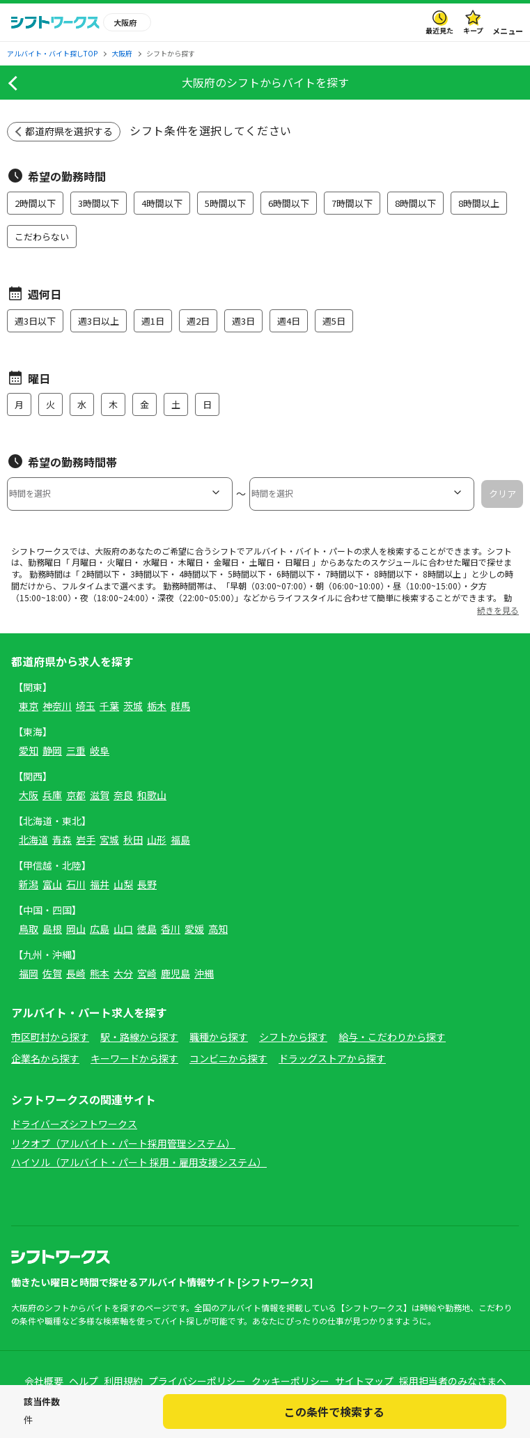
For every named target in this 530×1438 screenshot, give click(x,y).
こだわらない (42, 236)
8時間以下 (415, 203)
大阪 (28, 795)
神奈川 (57, 706)
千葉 (109, 706)
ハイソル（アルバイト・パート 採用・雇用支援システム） (139, 1162)
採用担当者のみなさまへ (452, 1381)
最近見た (439, 30)
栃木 (156, 706)
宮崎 (147, 973)
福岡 (28, 973)
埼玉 (85, 706)
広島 (99, 929)
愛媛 (194, 929)
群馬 (180, 706)
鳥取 (28, 929)
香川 (170, 929)
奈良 (123, 795)
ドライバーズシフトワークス (74, 1124)
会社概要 (43, 1381)
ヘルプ (83, 1381)
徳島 (147, 929)
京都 (76, 795)
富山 (52, 884)
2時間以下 (35, 203)
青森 (62, 839)
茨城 (133, 706)
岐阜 (99, 750)
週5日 (333, 320)
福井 (99, 884)
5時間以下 (225, 203)
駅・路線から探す (139, 1037)
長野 (147, 884)
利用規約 (123, 1381)
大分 (123, 973)
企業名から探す (45, 1058)
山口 (123, 929)
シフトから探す (293, 1037)
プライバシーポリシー (197, 1381)
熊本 (99, 973)
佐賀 (52, 973)
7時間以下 (352, 203)
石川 (76, 884)
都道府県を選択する (69, 131)
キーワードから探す (134, 1058)
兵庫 (52, 795)
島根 (52, 929)
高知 (218, 929)
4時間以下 (161, 203)
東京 (28, 706)
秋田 (133, 839)
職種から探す (218, 1037)
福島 (180, 839)
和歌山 (151, 795)
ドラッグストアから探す (332, 1058)
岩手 (85, 839)
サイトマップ (364, 1381)
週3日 (243, 320)
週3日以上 (98, 320)
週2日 (198, 320)
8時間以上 (478, 203)
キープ (473, 30)
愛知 (28, 750)
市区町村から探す (50, 1037)
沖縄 (204, 973)
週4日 (288, 320)
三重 (76, 750)
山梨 (123, 884)
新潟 (28, 884)
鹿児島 (175, 973)
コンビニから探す (228, 1058)
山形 (156, 839)
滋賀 (99, 795)
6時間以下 (288, 203)
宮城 (109, 839)
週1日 (152, 320)
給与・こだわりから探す (392, 1037)
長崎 (76, 973)
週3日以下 (35, 320)
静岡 (52, 750)
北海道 (33, 839)
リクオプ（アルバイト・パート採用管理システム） (123, 1143)
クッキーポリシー (290, 1381)
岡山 (76, 929)
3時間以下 (98, 203)
